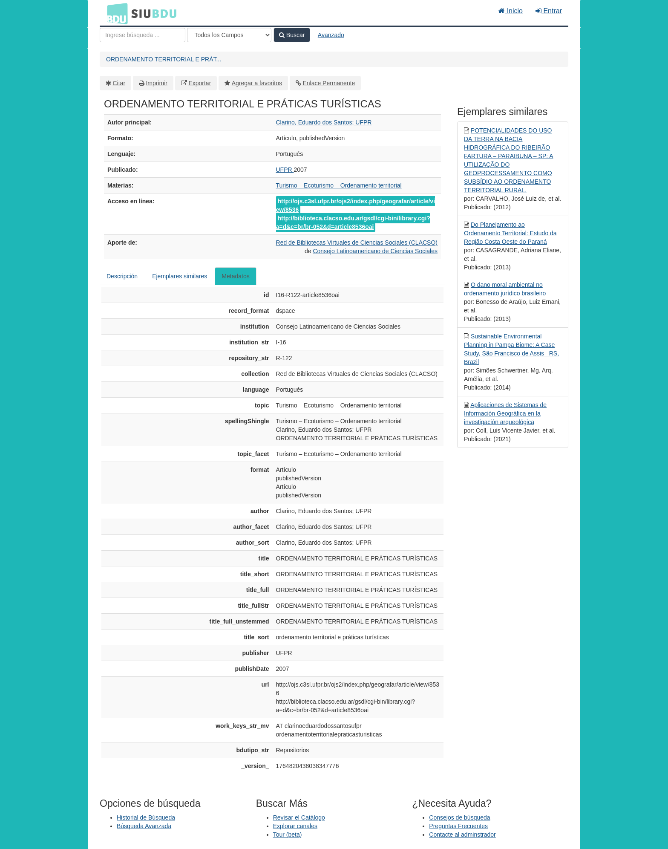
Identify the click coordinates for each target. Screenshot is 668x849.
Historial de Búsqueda (146, 817)
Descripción (122, 276)
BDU (115, 13)
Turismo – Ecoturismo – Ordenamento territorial (339, 185)
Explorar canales (295, 826)
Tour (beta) (287, 834)
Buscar (292, 35)
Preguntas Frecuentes (458, 826)
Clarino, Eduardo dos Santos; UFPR (324, 122)
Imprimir (156, 83)
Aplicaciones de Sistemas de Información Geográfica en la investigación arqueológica (505, 413)
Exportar (199, 83)
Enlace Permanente (328, 83)
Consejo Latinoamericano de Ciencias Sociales (375, 251)
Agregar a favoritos (257, 83)
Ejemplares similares (179, 276)
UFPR (285, 169)
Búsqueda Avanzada (144, 826)
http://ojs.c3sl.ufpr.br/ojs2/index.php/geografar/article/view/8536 (355, 205)
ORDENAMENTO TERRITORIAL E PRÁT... (163, 59)
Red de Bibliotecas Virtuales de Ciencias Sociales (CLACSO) (357, 242)
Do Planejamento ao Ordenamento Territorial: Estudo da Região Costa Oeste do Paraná (510, 233)
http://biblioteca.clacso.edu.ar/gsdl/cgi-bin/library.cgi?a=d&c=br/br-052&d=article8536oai (353, 222)
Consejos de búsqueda (459, 817)
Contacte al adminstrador (462, 834)
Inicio (510, 10)
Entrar (549, 10)
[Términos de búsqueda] (142, 35)
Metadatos (235, 276)
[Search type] (229, 35)
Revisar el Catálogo (299, 817)
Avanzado (331, 35)
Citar (119, 83)
